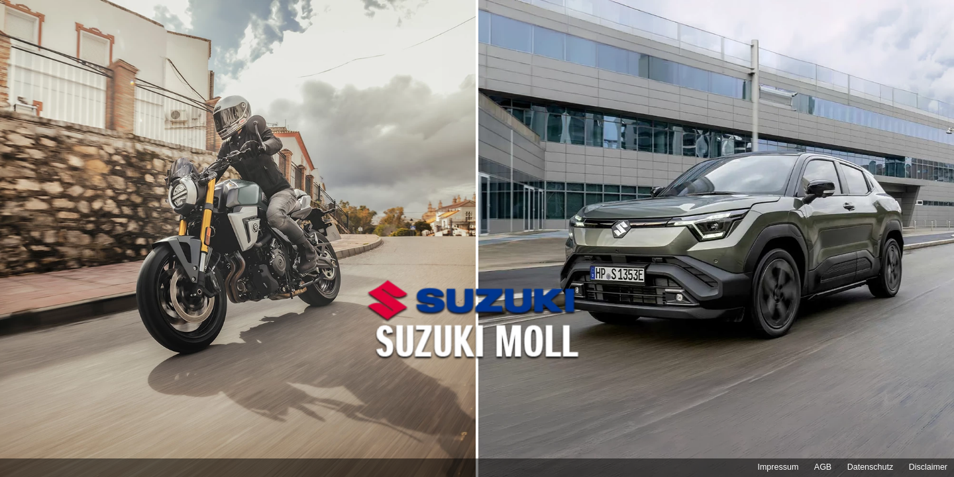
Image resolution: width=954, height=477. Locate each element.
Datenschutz (870, 467)
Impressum (777, 467)
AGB (822, 467)
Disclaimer (928, 467)
